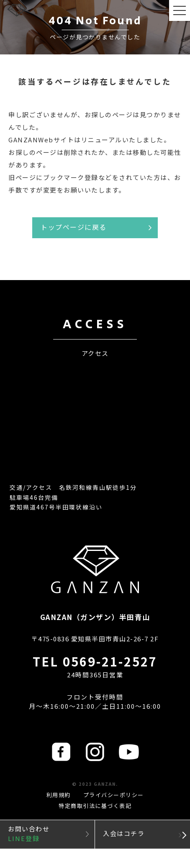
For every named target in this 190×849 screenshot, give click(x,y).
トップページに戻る (74, 227)
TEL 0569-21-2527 (95, 661)
